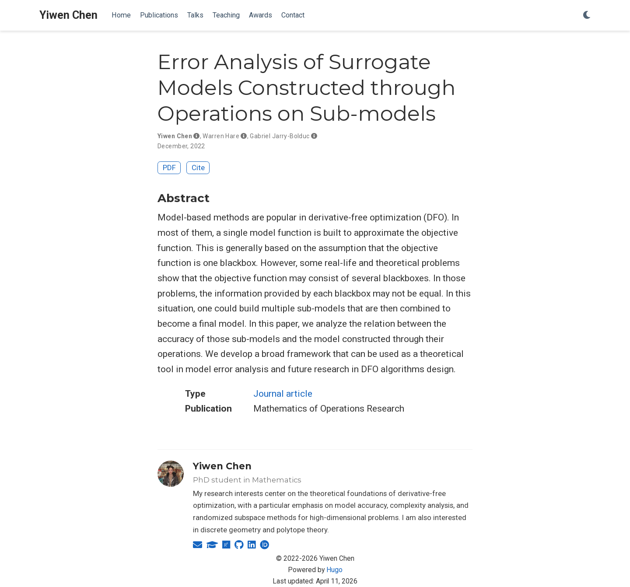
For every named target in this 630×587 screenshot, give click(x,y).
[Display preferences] (587, 15)
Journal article (282, 393)
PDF (169, 167)
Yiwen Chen (68, 15)
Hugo (334, 570)
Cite (198, 167)
